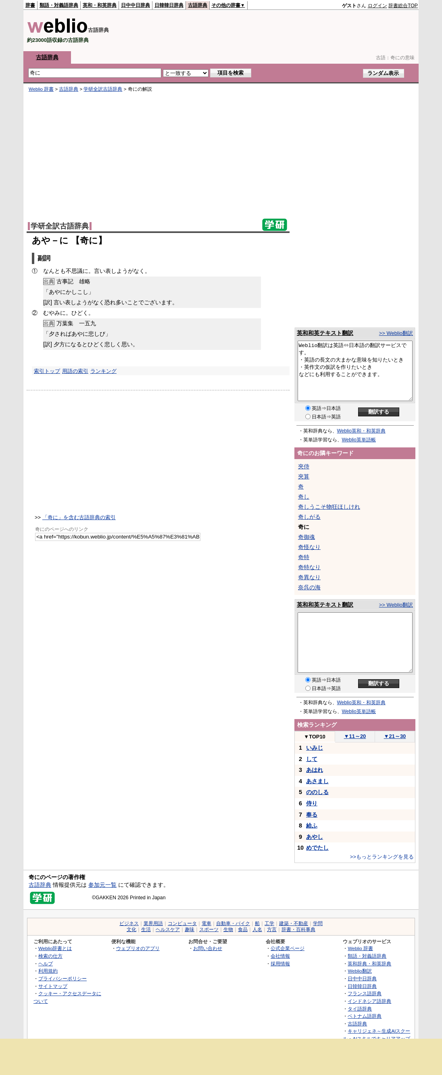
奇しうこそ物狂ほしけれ (329, 506)
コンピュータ (182, 923)
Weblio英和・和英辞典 (361, 431)
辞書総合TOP (403, 5)
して (311, 759)
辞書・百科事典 (298, 929)
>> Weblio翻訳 (396, 333)
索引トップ (47, 371)
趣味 (189, 929)
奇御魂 (306, 537)
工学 (269, 923)
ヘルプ (45, 963)
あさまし (317, 781)
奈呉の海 (309, 587)
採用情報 (280, 963)
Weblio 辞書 (41, 89)
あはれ (314, 770)
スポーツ (209, 929)
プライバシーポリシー (62, 978)
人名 (257, 929)
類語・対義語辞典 (59, 5)
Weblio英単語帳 (359, 440)
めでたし (317, 847)
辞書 (30, 5)
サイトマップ (52, 986)
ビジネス (129, 923)
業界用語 (153, 923)
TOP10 (314, 737)
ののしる (317, 792)
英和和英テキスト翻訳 (325, 333)
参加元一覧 (102, 885)
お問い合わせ (207, 948)
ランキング (103, 371)
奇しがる (309, 517)
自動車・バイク (233, 923)
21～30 (395, 736)
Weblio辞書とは (55, 948)
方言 (272, 929)
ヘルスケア (168, 929)
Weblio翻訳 (359, 970)
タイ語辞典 (360, 1008)
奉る (311, 814)
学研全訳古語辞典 (102, 89)
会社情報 (280, 956)
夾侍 (303, 466)
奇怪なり (309, 547)
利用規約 (48, 970)
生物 (228, 929)
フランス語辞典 (365, 993)
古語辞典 (197, 5)
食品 (243, 929)
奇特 (303, 557)
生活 (146, 929)
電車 (206, 923)
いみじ (314, 747)
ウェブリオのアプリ (138, 948)
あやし (314, 837)
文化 (131, 929)
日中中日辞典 (135, 5)
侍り (311, 803)
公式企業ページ (287, 948)
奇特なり (309, 567)
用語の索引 (75, 371)
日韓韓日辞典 (168, 5)
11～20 (355, 736)
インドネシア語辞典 (369, 1001)
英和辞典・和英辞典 (369, 963)
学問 (318, 923)
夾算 (303, 476)
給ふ (311, 825)
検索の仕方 (50, 956)
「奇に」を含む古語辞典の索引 (79, 517)
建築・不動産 (293, 923)
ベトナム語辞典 (365, 1016)
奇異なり (309, 577)
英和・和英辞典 (100, 5)
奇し (303, 496)
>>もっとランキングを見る (382, 857)
